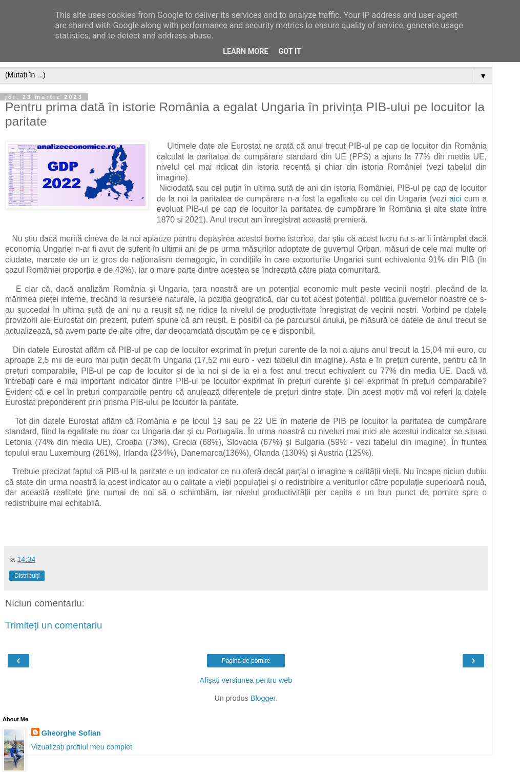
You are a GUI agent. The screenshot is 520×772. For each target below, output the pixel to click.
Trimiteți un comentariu (53, 625)
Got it (290, 51)
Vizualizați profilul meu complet (81, 747)
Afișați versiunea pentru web (246, 680)
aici (455, 198)
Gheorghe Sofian (71, 733)
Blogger (263, 698)
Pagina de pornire (246, 660)
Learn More (245, 51)
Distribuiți (26, 575)
